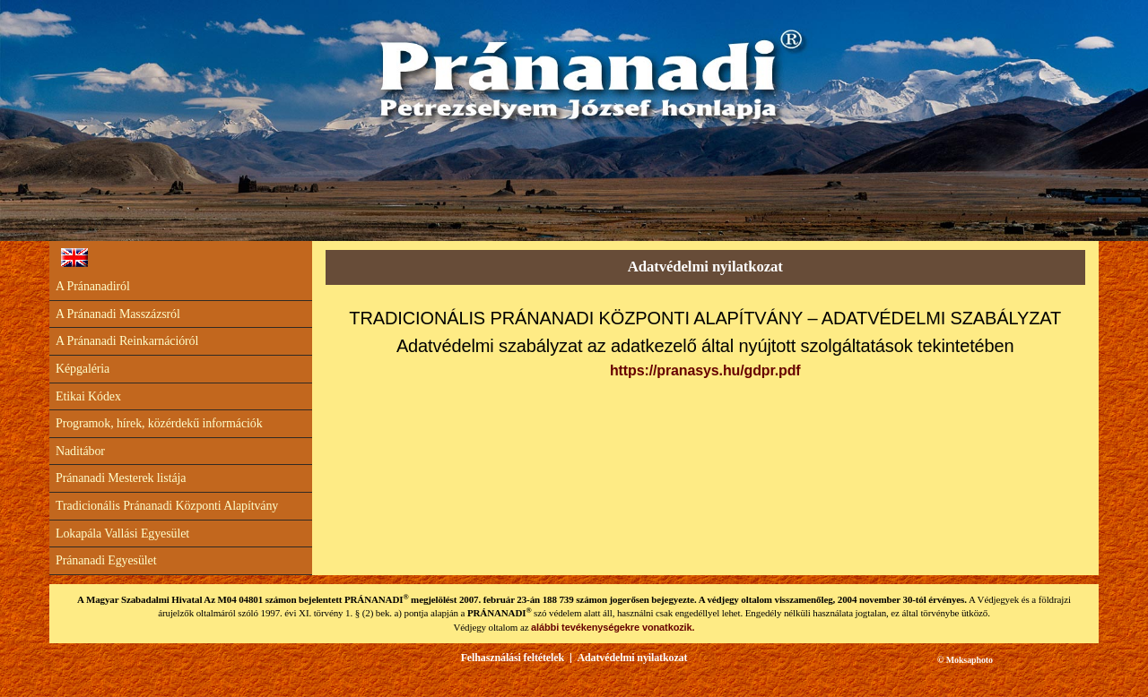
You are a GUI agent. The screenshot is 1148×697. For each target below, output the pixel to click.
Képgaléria (82, 368)
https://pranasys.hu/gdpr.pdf (705, 370)
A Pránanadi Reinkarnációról (127, 341)
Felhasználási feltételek (512, 657)
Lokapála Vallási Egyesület (122, 533)
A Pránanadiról (93, 286)
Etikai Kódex (88, 396)
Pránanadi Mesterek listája (121, 478)
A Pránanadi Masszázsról (118, 314)
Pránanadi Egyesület (106, 560)
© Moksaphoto (965, 660)
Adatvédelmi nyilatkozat (632, 657)
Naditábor (80, 451)
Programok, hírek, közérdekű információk (159, 423)
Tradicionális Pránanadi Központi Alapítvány (167, 505)
